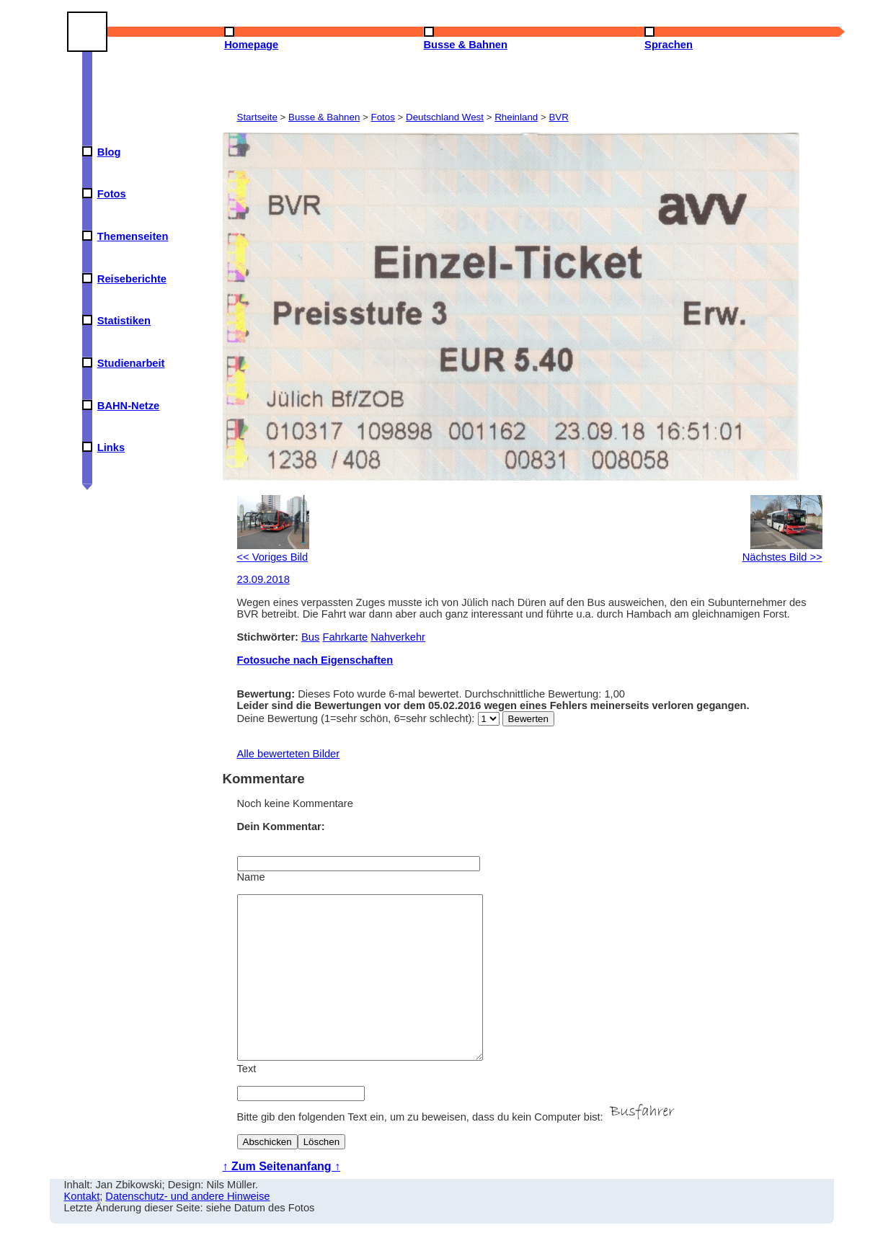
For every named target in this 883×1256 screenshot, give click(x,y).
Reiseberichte (132, 279)
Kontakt (82, 1228)
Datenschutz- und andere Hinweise (187, 1228)
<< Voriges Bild (273, 551)
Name (251, 877)
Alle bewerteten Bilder (288, 754)
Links (111, 447)
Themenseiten (133, 236)
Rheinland (516, 117)
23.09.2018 (263, 579)
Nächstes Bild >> (782, 551)
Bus (310, 637)
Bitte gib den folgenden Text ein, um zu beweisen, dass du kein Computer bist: (457, 1149)
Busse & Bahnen (324, 117)
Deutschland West (445, 117)
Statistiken (124, 320)
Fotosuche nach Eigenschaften (315, 660)
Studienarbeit (131, 363)
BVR (558, 117)
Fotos (111, 194)
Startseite (257, 117)
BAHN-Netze (128, 405)
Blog (109, 152)
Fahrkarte (345, 637)
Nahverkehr (397, 637)
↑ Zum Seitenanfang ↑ (282, 1199)
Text (247, 1101)
